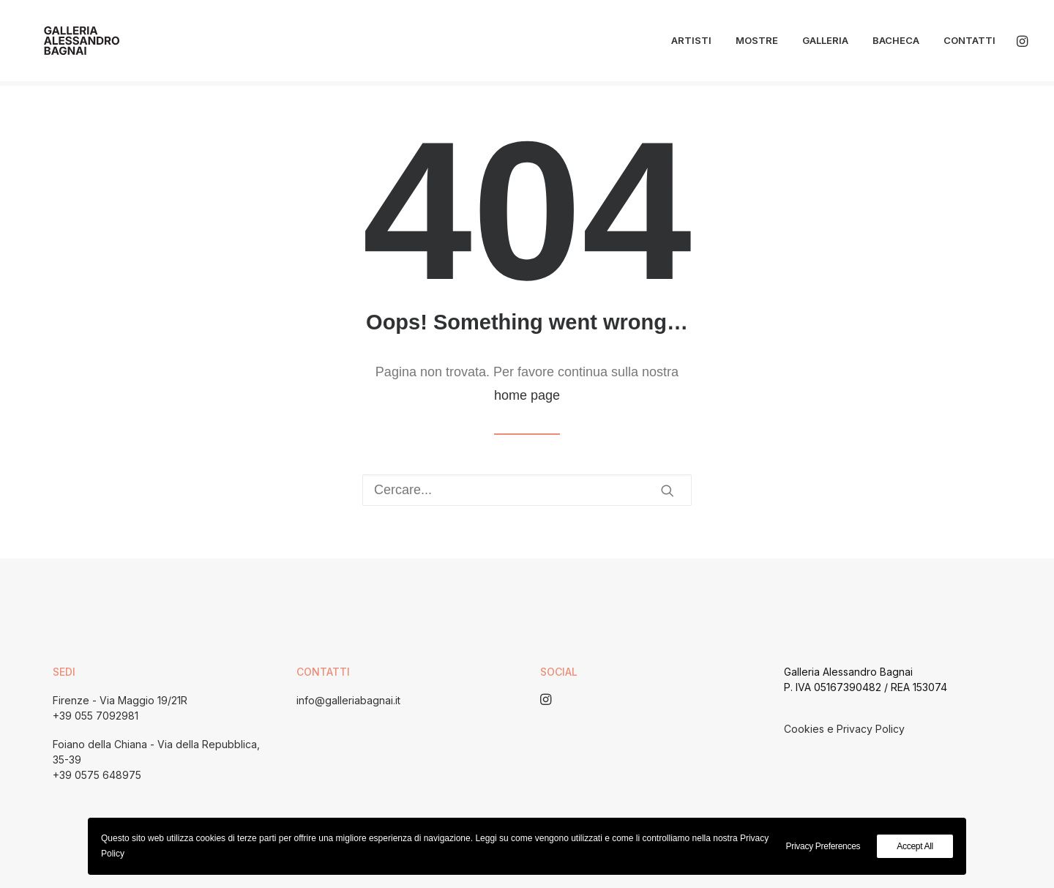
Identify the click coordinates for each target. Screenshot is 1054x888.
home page (527, 395)
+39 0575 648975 (97, 775)
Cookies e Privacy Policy (844, 729)
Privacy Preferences (823, 846)
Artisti (691, 43)
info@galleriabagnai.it (348, 700)
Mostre (757, 43)
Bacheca (895, 43)
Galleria (825, 43)
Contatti (969, 43)
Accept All (915, 846)
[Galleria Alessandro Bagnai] (70, 43)
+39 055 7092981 (95, 715)
